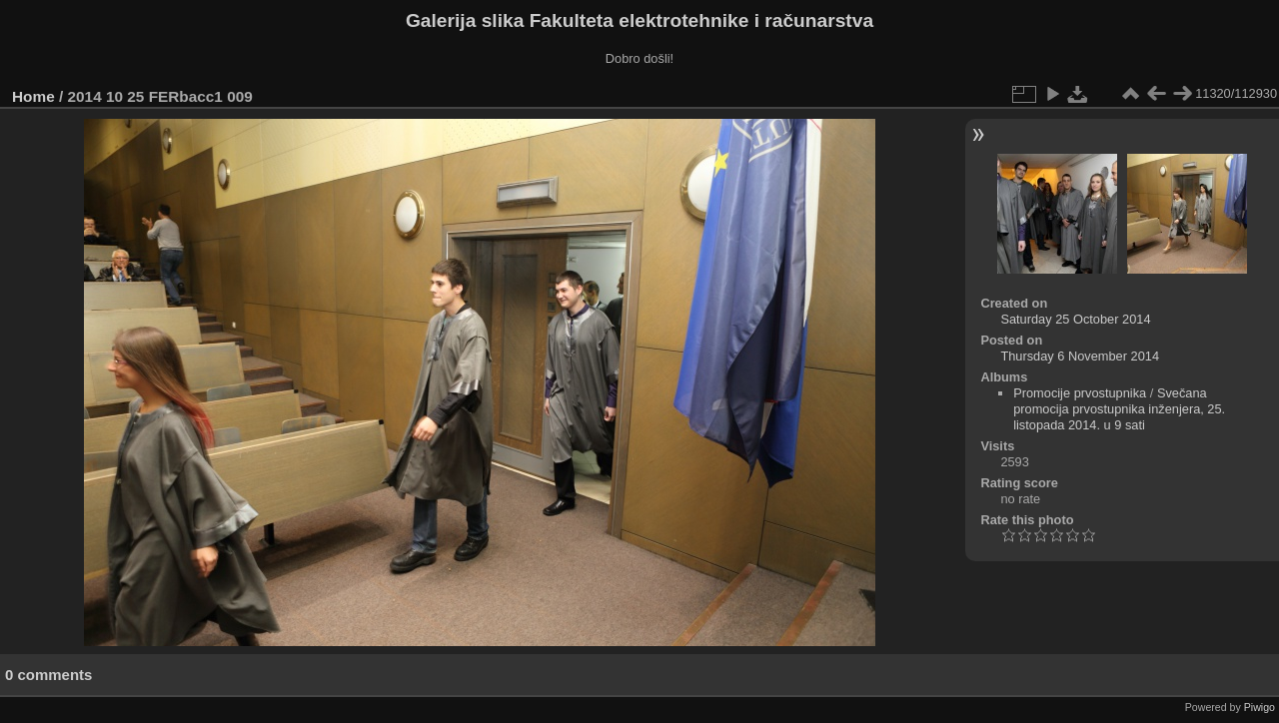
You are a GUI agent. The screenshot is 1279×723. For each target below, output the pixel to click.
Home (33, 96)
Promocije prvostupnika (1079, 392)
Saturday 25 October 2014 (1075, 319)
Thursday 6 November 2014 (1079, 356)
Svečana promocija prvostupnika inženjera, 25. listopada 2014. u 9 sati (1119, 408)
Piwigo (1259, 707)
